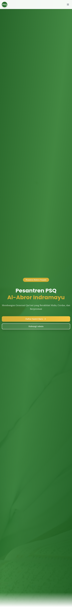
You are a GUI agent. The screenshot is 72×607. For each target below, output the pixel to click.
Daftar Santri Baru (36, 319)
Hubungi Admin (36, 326)
